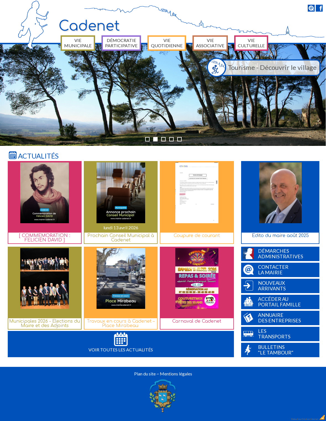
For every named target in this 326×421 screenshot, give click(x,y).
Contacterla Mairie (265, 269)
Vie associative (210, 43)
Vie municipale (78, 43)
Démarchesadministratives (273, 253)
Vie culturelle (251, 43)
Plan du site (145, 373)
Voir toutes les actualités (120, 342)
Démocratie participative (121, 43)
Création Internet (313, 419)
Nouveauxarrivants (264, 285)
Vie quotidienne (166, 43)
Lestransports (266, 334)
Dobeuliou (296, 419)
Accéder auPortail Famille (272, 301)
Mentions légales (176, 373)
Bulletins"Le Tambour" (268, 350)
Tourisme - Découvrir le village (263, 67)
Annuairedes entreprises (272, 317)
